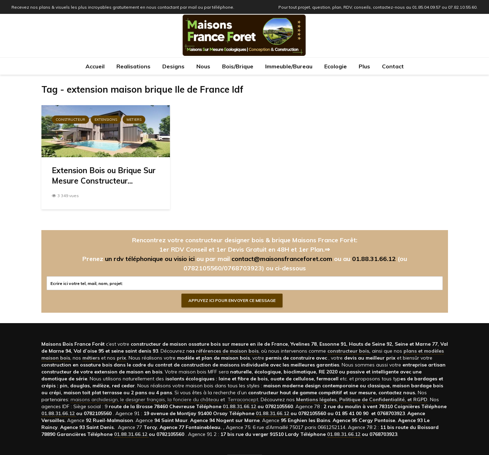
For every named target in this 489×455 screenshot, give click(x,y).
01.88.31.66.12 (374, 259)
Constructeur (70, 119)
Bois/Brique (237, 66)
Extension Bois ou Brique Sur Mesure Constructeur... (104, 176)
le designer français (142, 399)
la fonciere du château (193, 399)
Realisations (133, 66)
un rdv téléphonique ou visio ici (150, 259)
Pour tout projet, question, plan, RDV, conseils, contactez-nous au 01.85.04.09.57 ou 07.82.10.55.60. (378, 7)
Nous (203, 66)
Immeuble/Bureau (288, 66)
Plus (364, 66)
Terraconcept (243, 399)
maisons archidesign (94, 399)
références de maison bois (227, 351)
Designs (173, 66)
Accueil (95, 66)
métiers (91, 358)
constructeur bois (348, 351)
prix (121, 358)
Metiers (134, 119)
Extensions (106, 119)
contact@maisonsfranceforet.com (281, 259)
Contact (393, 66)
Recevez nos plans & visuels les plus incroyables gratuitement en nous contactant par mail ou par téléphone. (122, 7)
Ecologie (335, 66)
